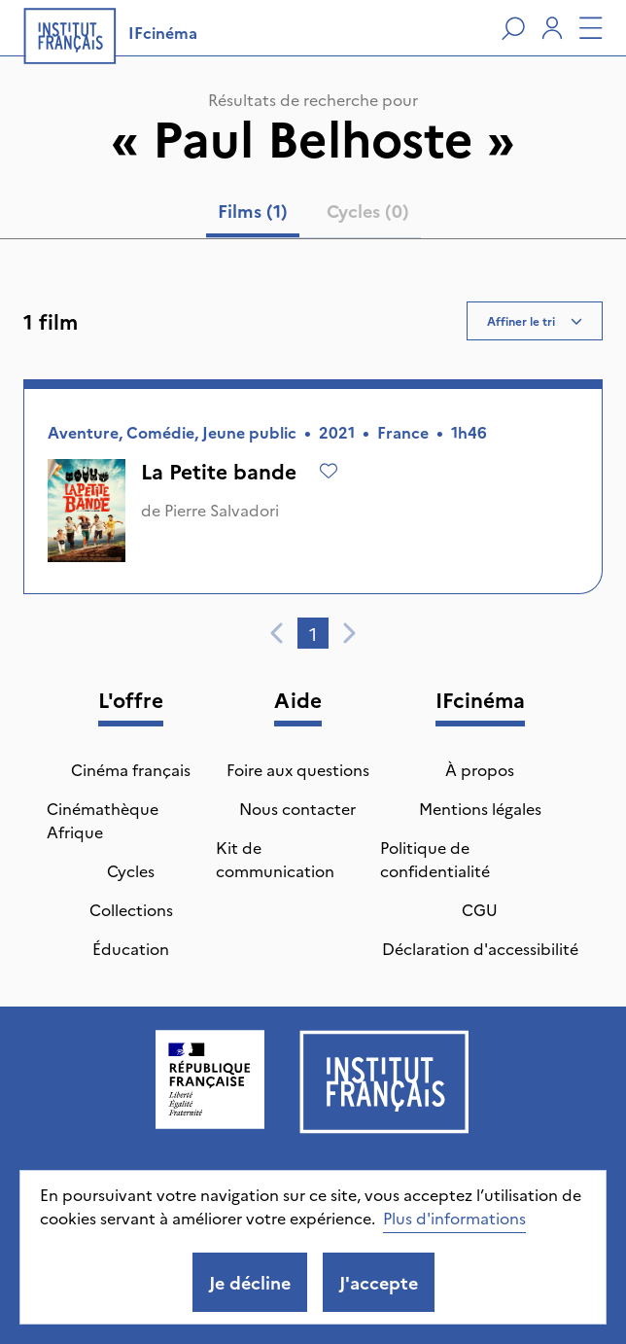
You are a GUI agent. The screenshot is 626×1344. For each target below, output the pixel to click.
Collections (131, 909)
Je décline (250, 1282)
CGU (480, 909)
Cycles (131, 870)
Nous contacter (297, 808)
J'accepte (378, 1282)
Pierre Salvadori (221, 509)
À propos (479, 769)
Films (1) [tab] (253, 210)
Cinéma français (131, 769)
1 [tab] (313, 633)
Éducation (130, 948)
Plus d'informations (454, 1217)
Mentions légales (480, 808)
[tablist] (313, 215)
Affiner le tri (534, 320)
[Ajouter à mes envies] (328, 470)
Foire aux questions (297, 769)
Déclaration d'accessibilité (480, 948)
